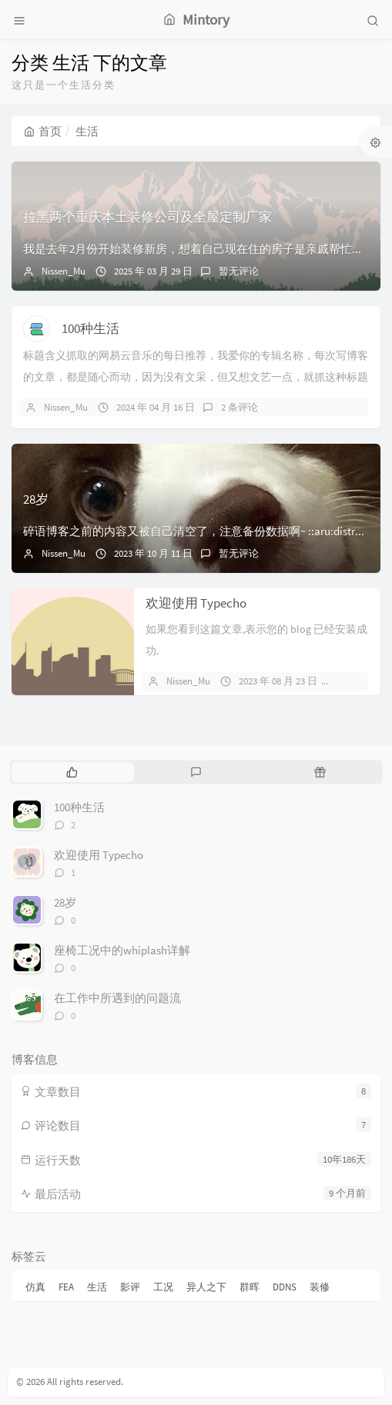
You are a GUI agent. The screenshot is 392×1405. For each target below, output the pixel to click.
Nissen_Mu (63, 271)
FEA (66, 1286)
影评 (130, 1286)
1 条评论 (361, 681)
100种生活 (90, 328)
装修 (320, 1286)
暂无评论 (239, 271)
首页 (43, 131)
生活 (97, 1286)
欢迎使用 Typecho (196, 602)
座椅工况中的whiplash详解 (122, 950)
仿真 (35, 1286)
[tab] (72, 772)
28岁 (36, 499)
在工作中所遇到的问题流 (117, 997)
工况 (163, 1286)
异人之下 (206, 1286)
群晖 (250, 1286)
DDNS (285, 1286)
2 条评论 (239, 407)
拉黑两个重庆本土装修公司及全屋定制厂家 (147, 216)
